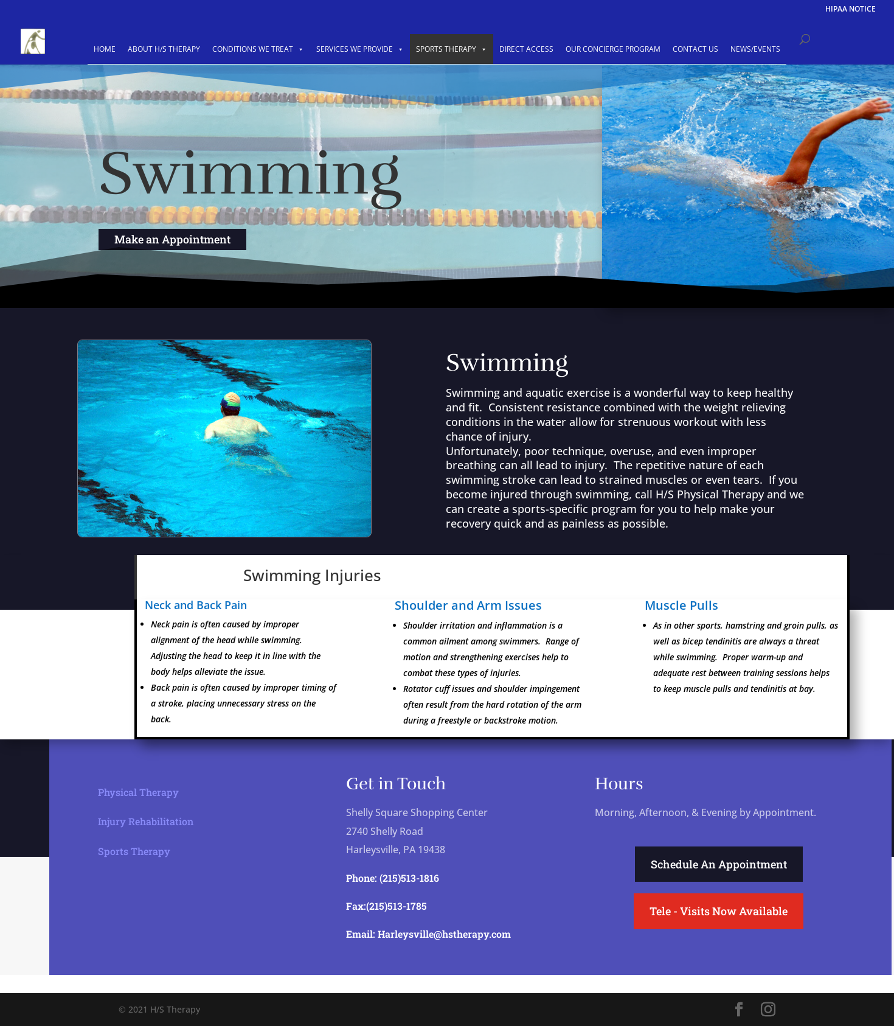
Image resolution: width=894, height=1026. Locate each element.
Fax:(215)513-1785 (386, 905)
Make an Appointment (172, 239)
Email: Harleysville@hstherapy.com (428, 933)
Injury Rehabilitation (145, 818)
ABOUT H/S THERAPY (164, 49)
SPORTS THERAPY (451, 49)
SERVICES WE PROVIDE (360, 49)
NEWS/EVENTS (755, 49)
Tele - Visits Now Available (719, 911)
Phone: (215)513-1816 (392, 877)
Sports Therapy (134, 848)
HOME (105, 49)
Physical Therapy (138, 789)
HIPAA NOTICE (850, 9)
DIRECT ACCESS (526, 49)
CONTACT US (695, 49)
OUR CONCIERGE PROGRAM (613, 49)
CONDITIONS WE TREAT (258, 49)
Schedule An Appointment (719, 864)
